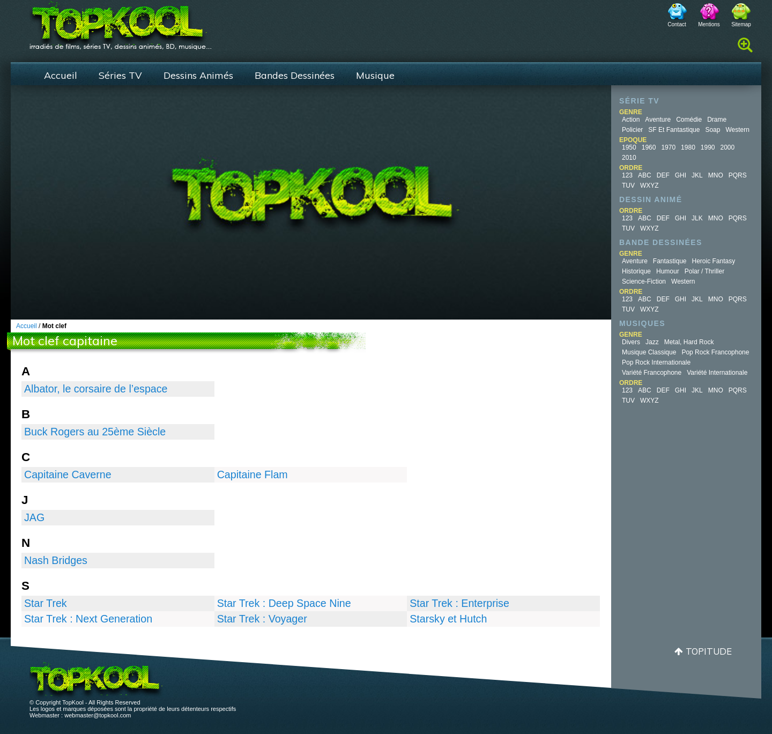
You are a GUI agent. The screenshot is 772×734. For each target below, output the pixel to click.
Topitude (709, 651)
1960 (649, 147)
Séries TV (120, 75)
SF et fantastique (674, 130)
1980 (688, 147)
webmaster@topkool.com (97, 715)
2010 (629, 157)
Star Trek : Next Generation (88, 619)
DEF (663, 175)
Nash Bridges (55, 560)
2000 (728, 147)
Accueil (60, 75)
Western (737, 130)
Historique (636, 271)
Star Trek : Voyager (262, 619)
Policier (632, 130)
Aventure (658, 119)
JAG (34, 517)
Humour (667, 271)
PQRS (738, 175)
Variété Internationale (717, 372)
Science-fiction (644, 281)
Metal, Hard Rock (689, 342)
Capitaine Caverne (68, 474)
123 (627, 175)
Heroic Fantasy (714, 261)
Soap (712, 130)
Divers (631, 342)
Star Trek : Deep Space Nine (284, 603)
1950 (629, 147)
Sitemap (741, 24)
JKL (697, 175)
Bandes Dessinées (295, 75)
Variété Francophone (651, 372)
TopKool (120, 22)
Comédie (689, 119)
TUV (628, 185)
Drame (716, 119)
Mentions (709, 24)
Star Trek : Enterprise (459, 603)
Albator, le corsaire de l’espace (95, 389)
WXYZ (649, 185)
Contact (676, 24)
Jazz (652, 342)
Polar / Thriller (704, 271)
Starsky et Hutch (448, 619)
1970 (668, 147)
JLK (697, 218)
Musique (375, 75)
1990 (708, 147)
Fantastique (670, 261)
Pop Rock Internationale (656, 362)
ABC (644, 175)
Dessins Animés (198, 75)
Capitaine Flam (252, 474)
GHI (680, 175)
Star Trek (45, 603)
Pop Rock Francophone (715, 352)
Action (631, 119)
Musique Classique (649, 352)
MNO (715, 175)
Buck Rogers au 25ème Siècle (95, 432)
